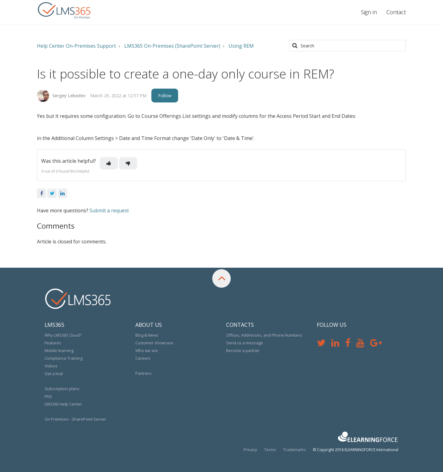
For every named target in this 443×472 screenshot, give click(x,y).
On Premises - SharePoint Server (75, 419)
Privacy (250, 449)
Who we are (146, 350)
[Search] (347, 45)
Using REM (241, 45)
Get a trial (54, 373)
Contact (396, 12)
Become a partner (243, 350)
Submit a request (109, 210)
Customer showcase (154, 343)
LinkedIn (62, 193)
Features (53, 343)
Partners (143, 373)
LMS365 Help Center (63, 404)
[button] (109, 163)
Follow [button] (164, 95)
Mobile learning (59, 350)
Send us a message (244, 343)
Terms (270, 449)
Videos (51, 366)
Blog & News (146, 335)
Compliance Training (63, 358)
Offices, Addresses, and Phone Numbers (264, 335)
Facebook (41, 193)
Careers (142, 358)
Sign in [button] (369, 12)
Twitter (52, 193)
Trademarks (294, 449)
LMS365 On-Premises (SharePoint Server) (172, 45)
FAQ (48, 396)
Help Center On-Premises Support (76, 45)
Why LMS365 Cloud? (63, 335)
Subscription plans (62, 388)
